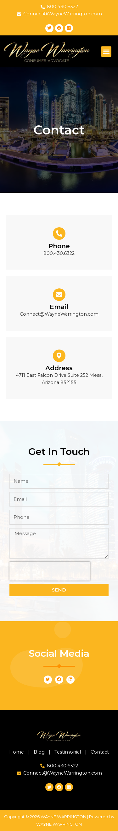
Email (59, 307)
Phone (59, 246)
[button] (106, 51)
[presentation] (49, 571)
